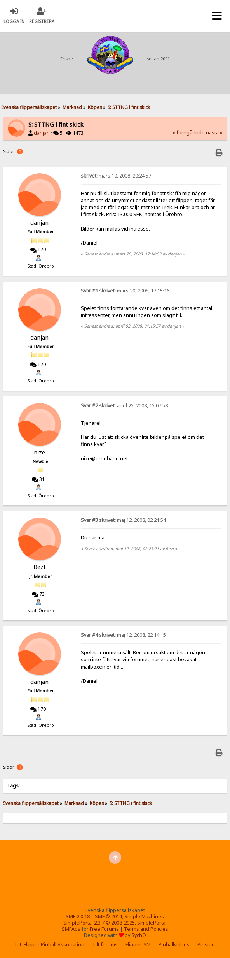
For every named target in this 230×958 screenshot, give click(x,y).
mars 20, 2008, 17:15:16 (125, 290)
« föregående (188, 132)
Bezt (39, 567)
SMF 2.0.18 (78, 916)
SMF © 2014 (108, 916)
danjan (42, 133)
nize (39, 452)
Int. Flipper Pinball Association (49, 944)
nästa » (214, 132)
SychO (138, 935)
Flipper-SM (138, 944)
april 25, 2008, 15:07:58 (124, 405)
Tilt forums (105, 944)
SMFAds (71, 929)
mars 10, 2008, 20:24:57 (116, 176)
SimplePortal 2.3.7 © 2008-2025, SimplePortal (115, 922)
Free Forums (104, 929)
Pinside (206, 944)
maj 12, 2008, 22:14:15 (123, 635)
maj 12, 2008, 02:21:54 (123, 520)
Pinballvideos (174, 944)
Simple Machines (144, 916)
